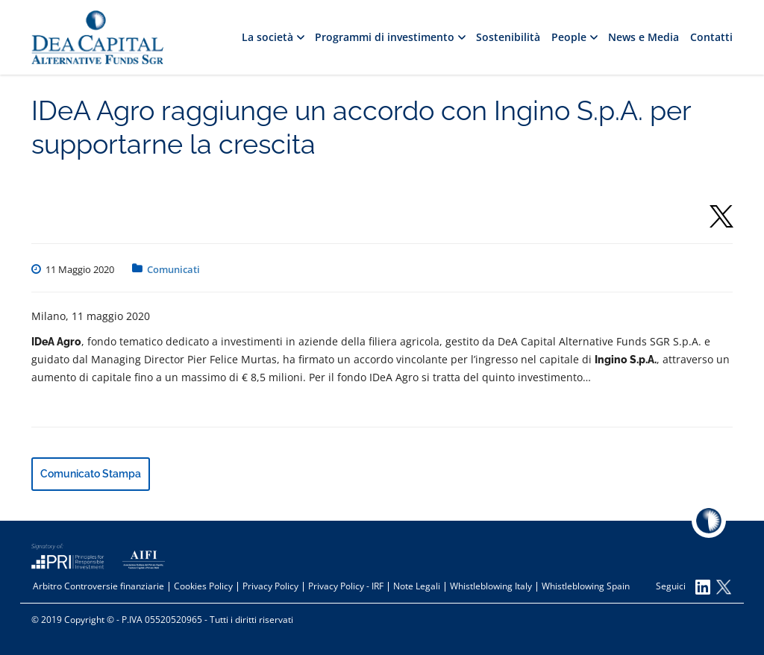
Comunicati (173, 269)
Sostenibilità (508, 37)
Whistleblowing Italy (491, 586)
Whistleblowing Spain (586, 586)
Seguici (683, 587)
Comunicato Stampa (90, 474)
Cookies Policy (203, 586)
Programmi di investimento (390, 37)
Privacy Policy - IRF (345, 586)
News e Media (643, 37)
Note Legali (416, 586)
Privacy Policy (270, 586)
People (574, 37)
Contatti (711, 37)
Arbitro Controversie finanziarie (98, 586)
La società (273, 37)
